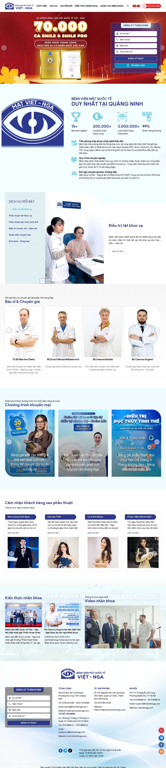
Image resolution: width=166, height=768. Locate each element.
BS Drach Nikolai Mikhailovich (63, 359)
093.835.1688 (151, 6)
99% (146, 126)
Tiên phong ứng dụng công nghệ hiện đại (101, 141)
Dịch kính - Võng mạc (19, 241)
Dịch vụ (54, 6)
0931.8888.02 (82, 725)
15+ (74, 126)
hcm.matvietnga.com (77, 736)
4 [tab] (86, 79)
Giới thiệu (41, 6)
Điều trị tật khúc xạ (22, 209)
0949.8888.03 (154, 700)
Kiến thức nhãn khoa (86, 6)
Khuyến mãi (66, 6)
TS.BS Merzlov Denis (23, 359)
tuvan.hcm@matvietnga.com (71, 732)
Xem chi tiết (118, 251)
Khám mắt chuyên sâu (20, 235)
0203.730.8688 (82, 703)
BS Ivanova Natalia (103, 359)
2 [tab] (82, 79)
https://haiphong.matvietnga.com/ (110, 710)
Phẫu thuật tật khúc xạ (20, 215)
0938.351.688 (68, 703)
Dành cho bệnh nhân (111, 6)
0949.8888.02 (139, 700)
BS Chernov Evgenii (142, 359)
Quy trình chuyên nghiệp (92, 158)
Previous (4, 48)
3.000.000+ (128, 126)
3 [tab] (84, 79)
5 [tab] (88, 79)
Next (162, 48)
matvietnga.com (145, 708)
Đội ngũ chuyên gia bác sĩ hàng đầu (98, 172)
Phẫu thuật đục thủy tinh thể (23, 222)
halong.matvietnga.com (78, 711)
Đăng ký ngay (136, 58)
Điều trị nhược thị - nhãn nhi (23, 228)
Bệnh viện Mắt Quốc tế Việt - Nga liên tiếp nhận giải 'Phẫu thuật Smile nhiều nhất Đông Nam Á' (22, 632)
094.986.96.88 (104, 703)
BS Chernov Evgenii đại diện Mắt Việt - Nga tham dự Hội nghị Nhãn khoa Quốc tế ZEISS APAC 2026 (62, 632)
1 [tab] (79, 79)
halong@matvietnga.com (75, 707)
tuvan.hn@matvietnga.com (147, 704)
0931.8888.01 (68, 725)
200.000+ (102, 126)
